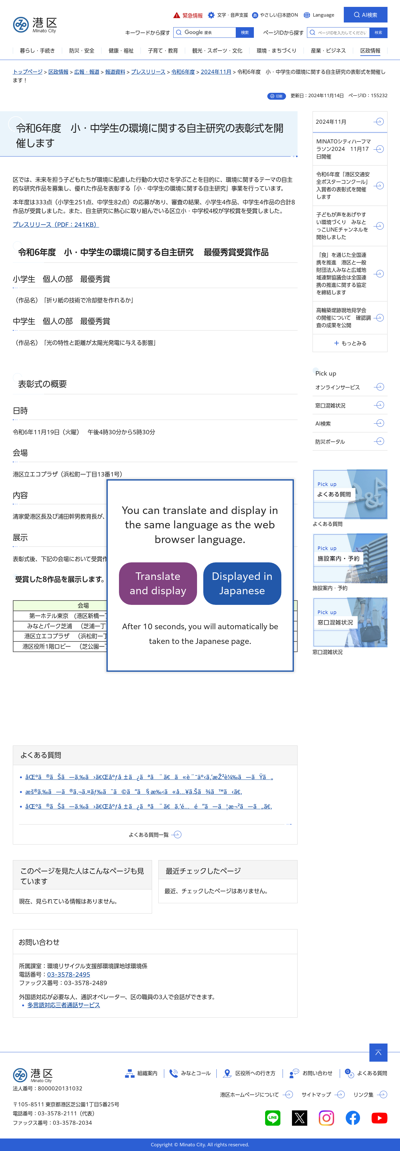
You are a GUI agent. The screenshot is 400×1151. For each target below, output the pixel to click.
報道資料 (115, 71)
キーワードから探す (179, 32)
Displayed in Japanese (242, 583)
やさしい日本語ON (279, 15)
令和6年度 (183, 71)
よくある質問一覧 (149, 834)
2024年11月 (216, 71)
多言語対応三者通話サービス (63, 1005)
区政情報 (58, 71)
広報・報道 (86, 71)
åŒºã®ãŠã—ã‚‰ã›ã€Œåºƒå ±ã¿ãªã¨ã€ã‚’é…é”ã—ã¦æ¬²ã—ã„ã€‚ (148, 806)
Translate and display (158, 583)
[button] (188, 14)
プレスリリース (148, 71)
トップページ (27, 71)
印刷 (279, 96)
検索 (378, 32)
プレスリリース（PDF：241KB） (56, 224)
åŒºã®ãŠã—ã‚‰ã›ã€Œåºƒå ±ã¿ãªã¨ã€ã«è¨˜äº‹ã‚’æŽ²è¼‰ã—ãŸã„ (149, 777)
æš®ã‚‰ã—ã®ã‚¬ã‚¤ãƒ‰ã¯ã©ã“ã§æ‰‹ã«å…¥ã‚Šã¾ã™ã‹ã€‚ (133, 792)
